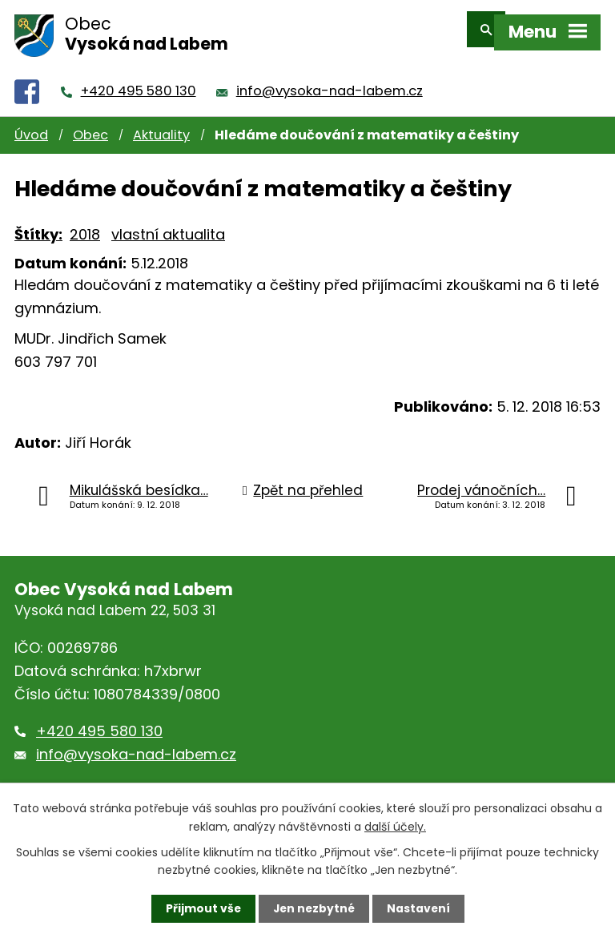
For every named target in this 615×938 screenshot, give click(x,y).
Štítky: (38, 224)
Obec (90, 124)
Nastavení (420, 908)
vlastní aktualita (168, 224)
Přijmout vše (201, 908)
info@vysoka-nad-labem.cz (329, 80)
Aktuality (161, 124)
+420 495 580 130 (138, 80)
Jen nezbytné (313, 908)
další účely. (395, 826)
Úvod (31, 124)
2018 (85, 224)
